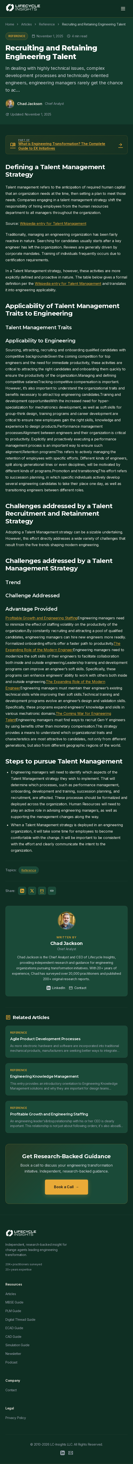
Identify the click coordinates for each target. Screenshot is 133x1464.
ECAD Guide (14, 1328)
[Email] (70, 1453)
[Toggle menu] (123, 8)
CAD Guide (13, 1336)
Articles (10, 1294)
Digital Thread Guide (20, 1319)
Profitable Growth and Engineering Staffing (41, 618)
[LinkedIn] (62, 1453)
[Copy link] (52, 891)
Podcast (11, 1362)
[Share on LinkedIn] (22, 891)
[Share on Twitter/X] (32, 891)
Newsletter (13, 1354)
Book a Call (66, 1187)
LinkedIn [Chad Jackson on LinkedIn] (56, 988)
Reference (16, 36)
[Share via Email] (42, 891)
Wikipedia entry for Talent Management (53, 223)
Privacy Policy (15, 1418)
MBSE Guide (14, 1302)
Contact (77, 987)
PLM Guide (13, 1311)
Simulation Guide (17, 1345)
